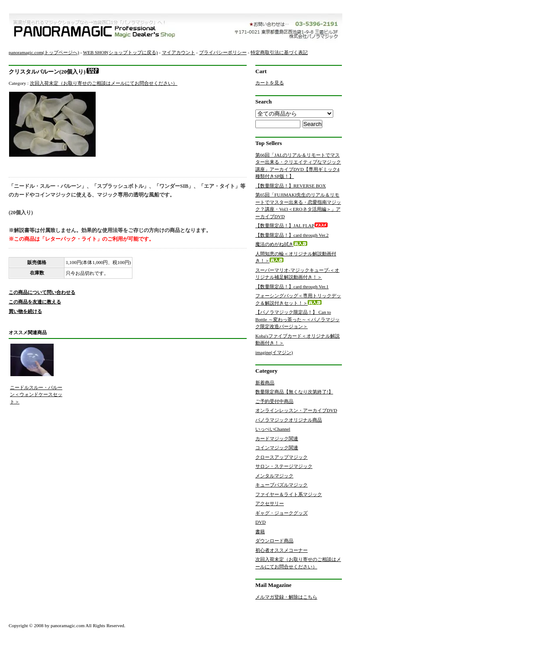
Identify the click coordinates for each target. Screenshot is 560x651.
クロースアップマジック (281, 457)
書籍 (260, 531)
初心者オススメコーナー (281, 550)
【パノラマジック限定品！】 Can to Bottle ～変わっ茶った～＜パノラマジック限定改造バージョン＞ (297, 319)
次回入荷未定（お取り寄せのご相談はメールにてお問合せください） (103, 83)
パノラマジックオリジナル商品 (288, 419)
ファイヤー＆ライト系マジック (288, 494)
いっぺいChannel (272, 429)
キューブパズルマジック (281, 484)
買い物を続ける (25, 311)
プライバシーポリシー (223, 52)
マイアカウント (178, 52)
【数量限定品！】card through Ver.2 (298, 235)
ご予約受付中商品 (274, 401)
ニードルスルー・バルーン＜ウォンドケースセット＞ (36, 394)
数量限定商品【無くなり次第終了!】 (294, 391)
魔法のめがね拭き (281, 244)
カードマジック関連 (276, 438)
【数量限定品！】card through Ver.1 (298, 286)
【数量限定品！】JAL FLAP (291, 225)
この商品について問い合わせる (42, 292)
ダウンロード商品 (274, 540)
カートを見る (269, 82)
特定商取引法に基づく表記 (279, 52)
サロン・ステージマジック (283, 466)
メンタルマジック (274, 475)
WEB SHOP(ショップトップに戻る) (120, 52)
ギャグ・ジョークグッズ (281, 513)
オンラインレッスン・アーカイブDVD (296, 410)
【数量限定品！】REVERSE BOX (297, 185)
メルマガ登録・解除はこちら (286, 596)
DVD (260, 522)
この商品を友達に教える (35, 301)
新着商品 (264, 382)
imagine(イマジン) (274, 352)
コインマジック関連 (276, 447)
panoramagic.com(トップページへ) (44, 52)
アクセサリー (269, 503)
